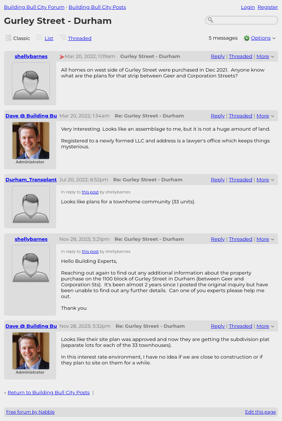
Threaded (79, 38)
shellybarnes (31, 56)
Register (267, 7)
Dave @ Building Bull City (38, 116)
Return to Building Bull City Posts (49, 392)
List (49, 38)
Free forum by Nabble (30, 412)
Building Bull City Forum (34, 7)
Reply (218, 56)
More (262, 56)
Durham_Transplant (31, 179)
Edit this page (260, 412)
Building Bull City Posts (97, 7)
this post (90, 192)
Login (248, 7)
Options (261, 38)
